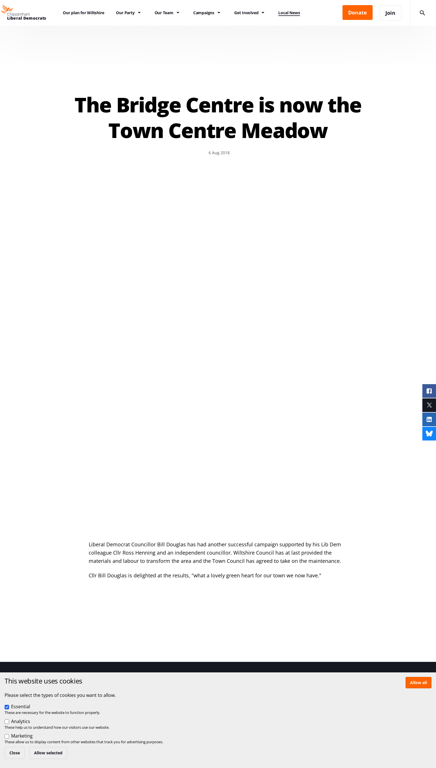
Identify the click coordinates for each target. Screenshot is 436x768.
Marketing (22, 736)
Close (14, 752)
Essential (20, 706)
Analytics (20, 721)
